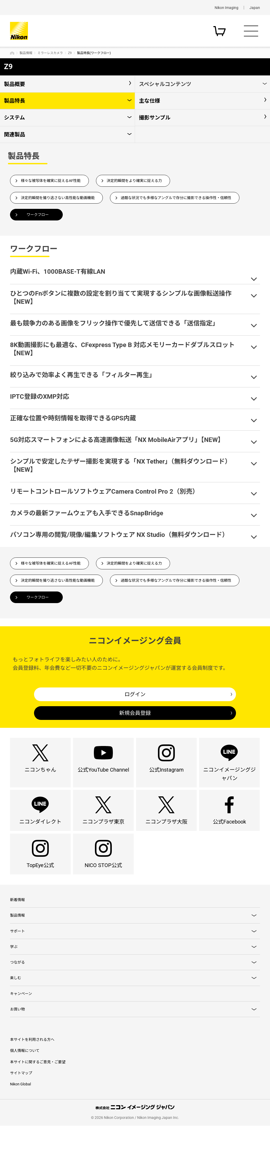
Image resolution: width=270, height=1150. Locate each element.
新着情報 (17, 916)
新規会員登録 (135, 713)
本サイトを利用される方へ (32, 1064)
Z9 (70, 53)
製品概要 (14, 84)
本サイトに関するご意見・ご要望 (37, 1086)
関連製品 (14, 134)
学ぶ (13, 966)
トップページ (12, 53)
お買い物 (17, 1033)
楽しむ (15, 999)
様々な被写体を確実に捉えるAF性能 (51, 181)
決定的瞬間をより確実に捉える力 (134, 181)
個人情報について (25, 1075)
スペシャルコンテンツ (165, 84)
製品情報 (26, 53)
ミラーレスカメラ (50, 53)
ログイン (135, 694)
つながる (17, 983)
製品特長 (14, 101)
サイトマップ (21, 1097)
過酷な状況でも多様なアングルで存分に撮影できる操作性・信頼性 (176, 198)
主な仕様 (149, 101)
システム (14, 117)
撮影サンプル (154, 117)
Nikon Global (20, 1108)
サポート (17, 949)
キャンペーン (21, 1016)
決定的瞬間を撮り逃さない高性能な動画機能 (58, 198)
